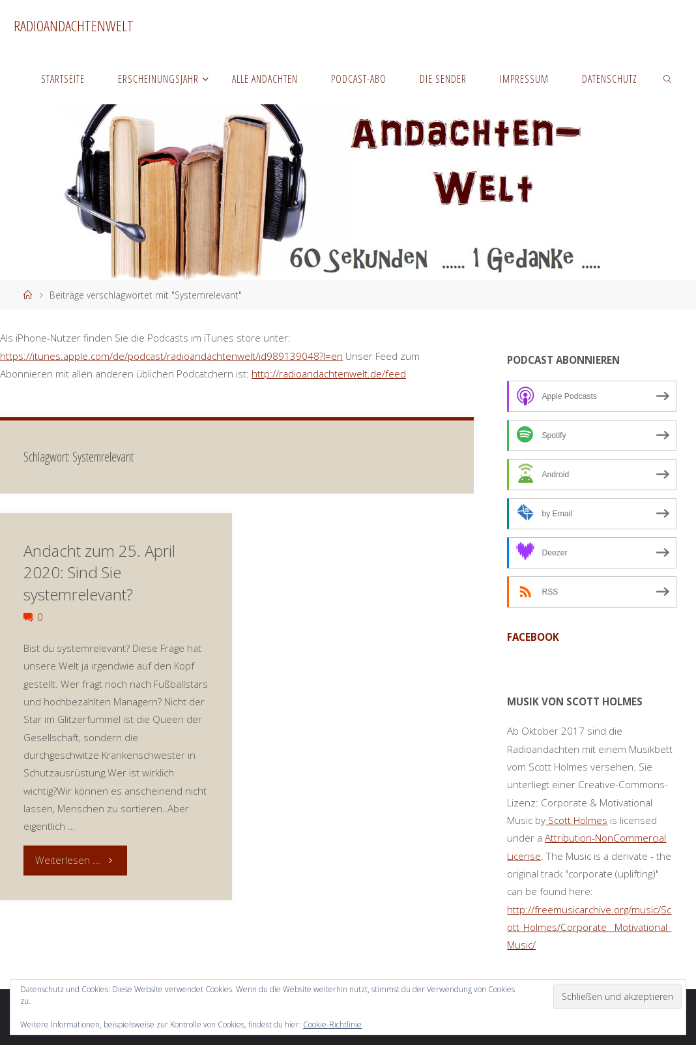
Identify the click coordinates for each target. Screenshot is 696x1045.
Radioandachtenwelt (74, 26)
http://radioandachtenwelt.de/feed (329, 373)
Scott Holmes (576, 820)
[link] (668, 78)
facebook (533, 636)
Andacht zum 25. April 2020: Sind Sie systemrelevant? (99, 572)
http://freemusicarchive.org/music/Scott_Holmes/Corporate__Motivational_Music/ (589, 927)
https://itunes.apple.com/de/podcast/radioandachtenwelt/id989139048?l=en (171, 355)
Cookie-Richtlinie (332, 1024)
